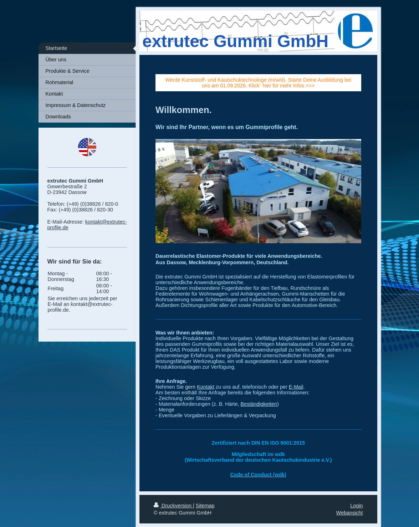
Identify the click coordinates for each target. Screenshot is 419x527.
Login (356, 505)
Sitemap (205, 505)
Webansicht (349, 513)
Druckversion (173, 505)
